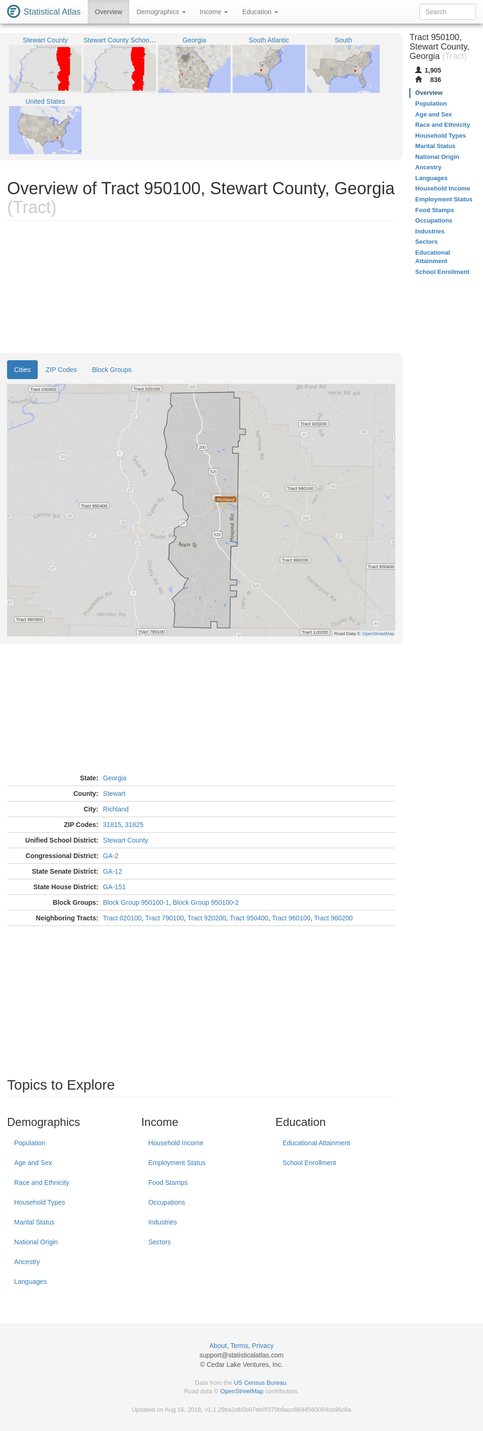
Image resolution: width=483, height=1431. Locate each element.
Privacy (263, 1345)
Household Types (39, 1202)
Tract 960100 (291, 918)
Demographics (160, 12)
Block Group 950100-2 (206, 902)
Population (29, 1143)
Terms (239, 1345)
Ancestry (27, 1262)
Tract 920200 (206, 918)
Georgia (114, 778)
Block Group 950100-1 (136, 902)
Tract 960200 (333, 918)
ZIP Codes (61, 369)
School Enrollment (309, 1162)
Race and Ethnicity (41, 1182)
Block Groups (112, 369)
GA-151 (114, 887)
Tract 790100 (164, 918)
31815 (112, 824)
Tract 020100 (122, 918)
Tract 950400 (249, 918)
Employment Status (176, 1162)
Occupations (166, 1202)
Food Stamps (167, 1182)
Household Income (175, 1143)
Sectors (159, 1242)
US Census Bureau (260, 1382)
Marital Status (34, 1222)
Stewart (114, 793)
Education (260, 12)
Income (214, 12)
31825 (134, 824)
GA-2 (110, 856)
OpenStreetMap (242, 1391)
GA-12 (112, 871)
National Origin (36, 1242)
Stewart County (125, 840)
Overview (108, 12)
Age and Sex (33, 1162)
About (218, 1345)
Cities (22, 369)
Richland (115, 809)
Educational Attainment (316, 1143)
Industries (162, 1222)
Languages (30, 1281)
